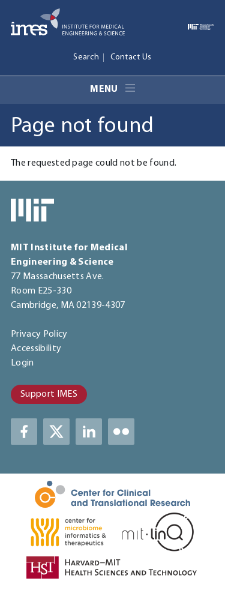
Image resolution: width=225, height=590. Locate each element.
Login (22, 363)
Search (86, 57)
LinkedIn (89, 431)
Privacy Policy (39, 334)
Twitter (56, 431)
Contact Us (131, 57)
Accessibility (36, 349)
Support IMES (48, 394)
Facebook (24, 431)
